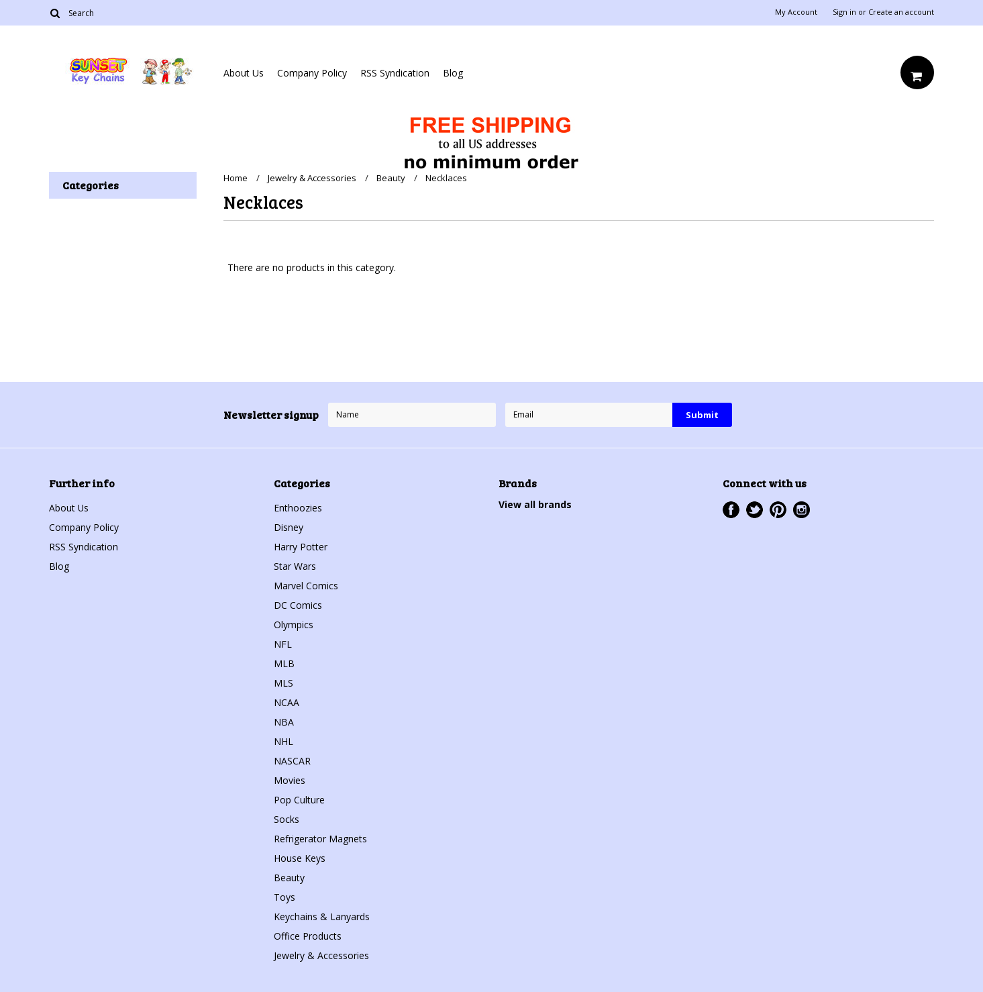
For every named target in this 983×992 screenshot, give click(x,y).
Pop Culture (299, 799)
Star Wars (295, 566)
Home (235, 178)
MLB (284, 663)
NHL (283, 741)
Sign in (844, 12)
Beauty (390, 178)
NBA (284, 721)
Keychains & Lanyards (322, 916)
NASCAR (292, 760)
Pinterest (778, 509)
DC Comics (298, 605)
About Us (243, 72)
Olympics (293, 624)
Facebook (731, 509)
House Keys (299, 858)
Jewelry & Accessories (312, 178)
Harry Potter (300, 546)
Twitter (754, 509)
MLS (283, 683)
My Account (796, 12)
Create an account (901, 12)
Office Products (308, 936)
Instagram (801, 509)
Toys (284, 897)
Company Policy (312, 72)
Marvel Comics (306, 585)
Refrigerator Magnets (320, 838)
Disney (288, 527)
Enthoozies (298, 507)
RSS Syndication (394, 72)
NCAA (286, 702)
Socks (286, 819)
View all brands (535, 504)
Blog (453, 72)
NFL (283, 644)
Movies (289, 780)
